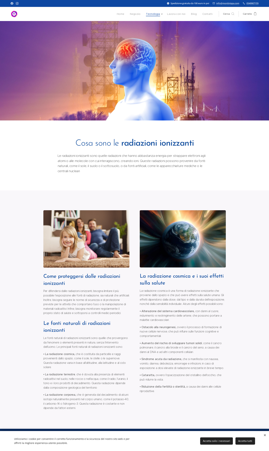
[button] (229, 14)
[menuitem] (125, 14)
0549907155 (252, 3)
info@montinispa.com (227, 3)
